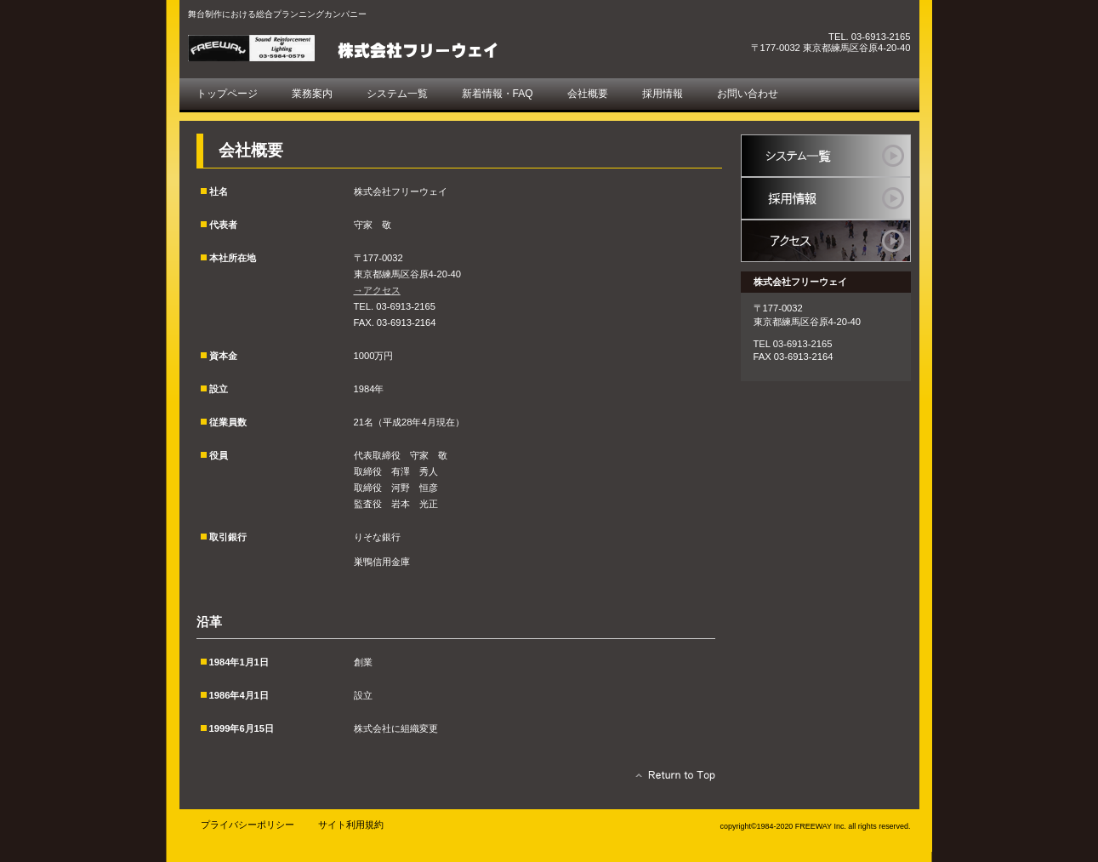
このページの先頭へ (670, 779)
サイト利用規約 (351, 824)
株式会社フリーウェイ (379, 48)
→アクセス (377, 290)
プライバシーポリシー (247, 824)
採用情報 (826, 198)
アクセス (826, 241)
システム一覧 (826, 155)
